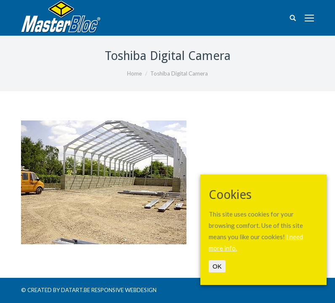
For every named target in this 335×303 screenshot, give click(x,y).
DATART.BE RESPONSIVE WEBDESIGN (109, 290)
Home (134, 73)
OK (217, 266)
